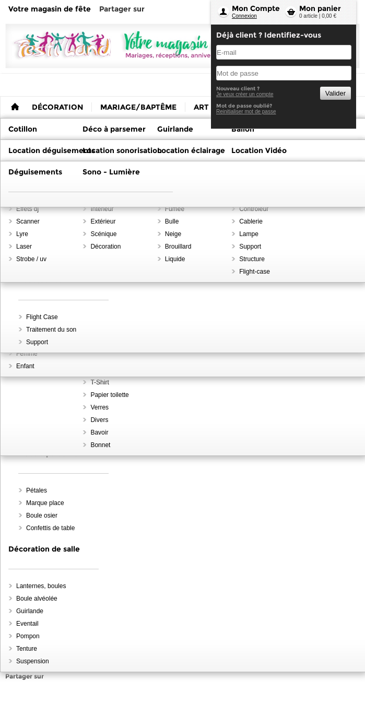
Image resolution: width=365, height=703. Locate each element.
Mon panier (320, 8)
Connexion (244, 16)
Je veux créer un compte (245, 94)
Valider (335, 93)
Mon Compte (256, 8)
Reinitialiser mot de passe (246, 111)
